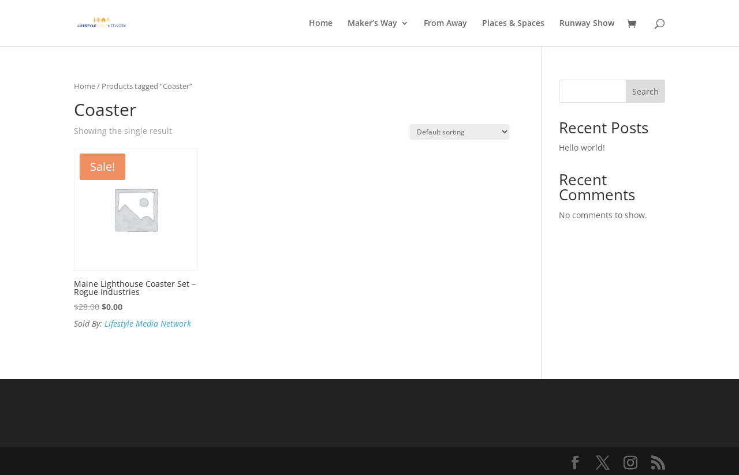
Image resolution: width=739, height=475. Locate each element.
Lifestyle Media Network (147, 323)
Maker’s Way (372, 23)
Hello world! (582, 147)
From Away (445, 23)
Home (321, 23)
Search (645, 91)
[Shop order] (459, 132)
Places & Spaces (513, 23)
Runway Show (586, 23)
